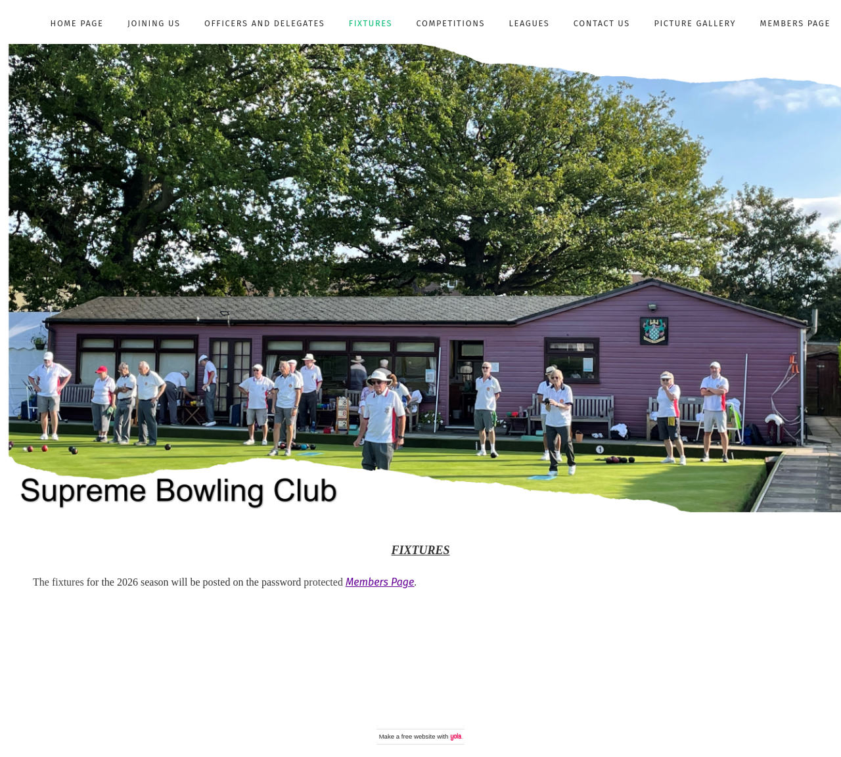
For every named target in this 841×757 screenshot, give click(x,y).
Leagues (529, 23)
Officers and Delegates (264, 23)
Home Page (77, 23)
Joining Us (154, 23)
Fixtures (370, 23)
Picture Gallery (695, 23)
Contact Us (602, 23)
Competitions (451, 23)
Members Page (795, 23)
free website (418, 736)
